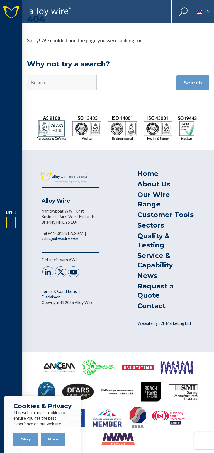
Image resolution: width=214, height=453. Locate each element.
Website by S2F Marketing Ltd (164, 323)
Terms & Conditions (60, 291)
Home (148, 174)
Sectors (150, 225)
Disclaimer (51, 297)
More (53, 439)
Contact (151, 306)
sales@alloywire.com (60, 239)
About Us (153, 184)
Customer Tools (165, 215)
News (147, 276)
